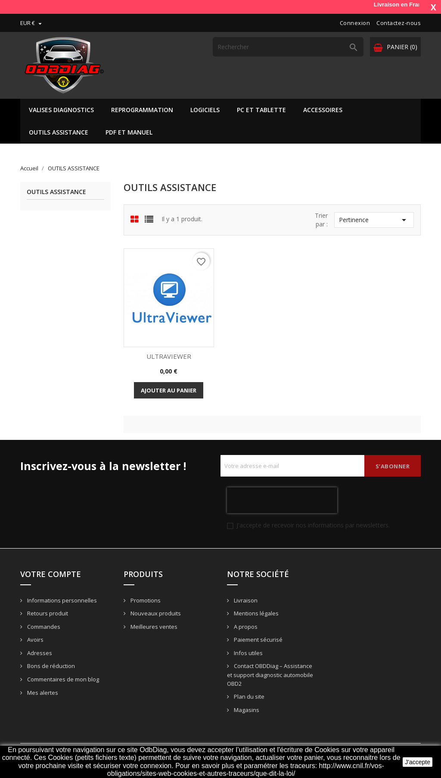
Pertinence (374, 220)
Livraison (245, 600)
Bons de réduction (50, 666)
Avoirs (34, 639)
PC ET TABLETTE (261, 110)
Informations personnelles (61, 600)
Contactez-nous (398, 23)
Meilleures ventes (153, 627)
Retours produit (47, 613)
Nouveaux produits (155, 613)
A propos (245, 627)
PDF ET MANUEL (129, 132)
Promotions (145, 600)
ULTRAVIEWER (168, 356)
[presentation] (282, 500)
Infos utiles (248, 653)
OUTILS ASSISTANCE (58, 132)
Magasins (246, 710)
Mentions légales (256, 613)
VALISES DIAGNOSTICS (61, 110)
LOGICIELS (205, 110)
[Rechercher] (288, 46)
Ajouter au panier (168, 390)
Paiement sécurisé (258, 639)
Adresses (39, 653)
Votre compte (50, 574)
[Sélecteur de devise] (32, 23)
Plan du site (248, 696)
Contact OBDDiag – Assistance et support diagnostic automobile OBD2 (270, 674)
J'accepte (417, 762)
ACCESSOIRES (322, 110)
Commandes (43, 627)
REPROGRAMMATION (142, 110)
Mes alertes (42, 692)
